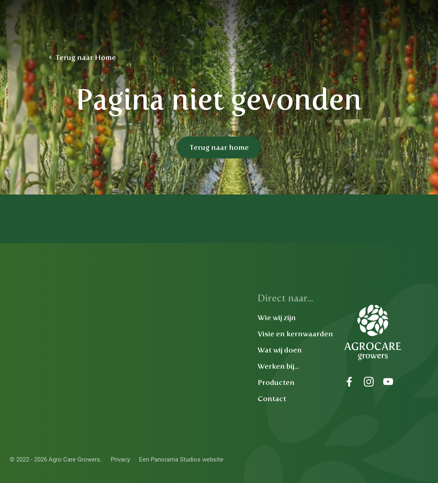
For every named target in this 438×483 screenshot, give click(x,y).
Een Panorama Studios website (181, 459)
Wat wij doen (280, 350)
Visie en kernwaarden (295, 333)
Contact (272, 398)
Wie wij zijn (277, 317)
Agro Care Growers (98, 24)
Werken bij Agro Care (306, 38)
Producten (276, 382)
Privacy (120, 459)
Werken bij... (278, 366)
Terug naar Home (85, 57)
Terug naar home (219, 147)
